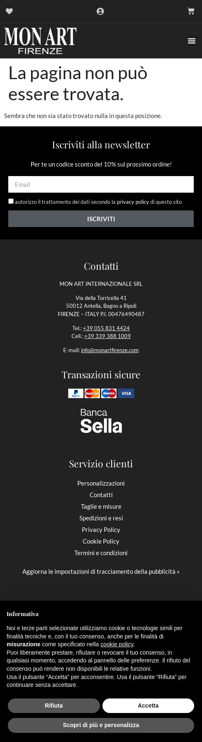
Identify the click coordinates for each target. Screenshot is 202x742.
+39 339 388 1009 (107, 336)
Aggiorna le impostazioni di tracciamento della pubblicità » (101, 571)
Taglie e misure (101, 506)
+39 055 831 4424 (106, 328)
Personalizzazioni (101, 483)
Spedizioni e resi (101, 518)
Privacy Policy (101, 529)
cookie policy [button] (116, 644)
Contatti (101, 494)
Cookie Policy (101, 541)
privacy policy (133, 202)
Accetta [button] (148, 705)
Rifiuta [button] (54, 705)
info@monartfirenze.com (110, 350)
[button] (191, 40)
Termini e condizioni (101, 552)
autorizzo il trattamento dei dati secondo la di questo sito (98, 202)
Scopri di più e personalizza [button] (101, 725)
